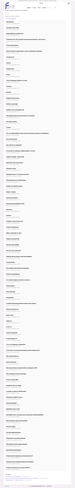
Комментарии (10, 68)
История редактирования (13, 432)
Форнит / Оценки (11, 192)
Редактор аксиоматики (12, 239)
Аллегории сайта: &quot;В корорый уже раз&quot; (20, 461)
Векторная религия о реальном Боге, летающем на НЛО (21, 368)
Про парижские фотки (12, 356)
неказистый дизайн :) (12, 197)
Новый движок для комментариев (16, 180)
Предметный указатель (12, 98)
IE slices (8, 127)
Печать (8, 74)
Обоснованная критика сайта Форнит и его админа (20, 115)
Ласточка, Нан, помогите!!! (13, 250)
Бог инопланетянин (11, 139)
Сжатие (8, 63)
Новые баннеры (10, 291)
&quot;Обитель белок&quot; (13, 450)
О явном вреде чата (11, 338)
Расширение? (10, 297)
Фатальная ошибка (11, 121)
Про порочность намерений (14, 145)
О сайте (44, 7)
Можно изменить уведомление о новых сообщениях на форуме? (24, 51)
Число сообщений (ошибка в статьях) (16, 80)
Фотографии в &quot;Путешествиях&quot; (17, 268)
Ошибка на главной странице (14, 186)
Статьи (34, 7)
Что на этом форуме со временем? (15, 344)
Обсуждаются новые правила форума (16, 444)
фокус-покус (9, 315)
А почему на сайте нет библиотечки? (16, 391)
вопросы (8, 215)
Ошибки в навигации (12, 104)
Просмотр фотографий (12, 244)
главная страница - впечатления (15, 156)
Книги (39, 7)
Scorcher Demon (10, 262)
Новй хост (9, 321)
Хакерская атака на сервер (13, 385)
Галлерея (8, 86)
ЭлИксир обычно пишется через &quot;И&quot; (19, 256)
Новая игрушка (10, 285)
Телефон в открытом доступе (14, 221)
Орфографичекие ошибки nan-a (15, 33)
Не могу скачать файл (12, 379)
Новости (29, 7)
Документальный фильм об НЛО (15, 203)
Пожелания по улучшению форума (15, 438)
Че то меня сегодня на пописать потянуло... (18, 280)
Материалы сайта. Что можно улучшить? (17, 174)
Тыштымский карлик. (12, 45)
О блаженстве (10, 57)
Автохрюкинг (10, 21)
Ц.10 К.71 (9, 326)
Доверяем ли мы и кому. (13, 409)
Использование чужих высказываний (16, 420)
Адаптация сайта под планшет (14, 162)
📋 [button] (27, 10)
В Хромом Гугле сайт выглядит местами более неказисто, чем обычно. (26, 39)
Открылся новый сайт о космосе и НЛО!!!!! (18, 467)
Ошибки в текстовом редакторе (15, 109)
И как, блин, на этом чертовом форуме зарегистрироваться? (23, 350)
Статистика (48, 486)
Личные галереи (10, 426)
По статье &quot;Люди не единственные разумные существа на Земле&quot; (27, 133)
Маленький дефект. (11, 403)
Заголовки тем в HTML (12, 27)
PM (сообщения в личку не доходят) (16, 373)
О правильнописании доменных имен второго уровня (21, 303)
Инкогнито (9, 209)
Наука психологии (11, 362)
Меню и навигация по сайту (13, 233)
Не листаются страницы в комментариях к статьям (20, 151)
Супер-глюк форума (11, 332)
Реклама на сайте (11, 168)
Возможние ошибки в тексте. (14, 397)
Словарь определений (12, 227)
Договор (8, 92)
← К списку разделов (10, 18)
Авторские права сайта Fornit (38, 486)
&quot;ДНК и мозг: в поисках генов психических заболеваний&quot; (25, 414)
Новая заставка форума (13, 274)
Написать (7, 486)
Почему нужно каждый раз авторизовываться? (19, 456)
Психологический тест (12, 309)
